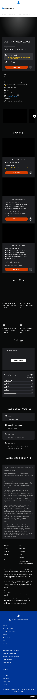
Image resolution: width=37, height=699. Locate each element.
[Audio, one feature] (18, 417)
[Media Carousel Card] (15, 116)
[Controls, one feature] (18, 435)
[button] (12, 96)
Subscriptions (27, 14)
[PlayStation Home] (18, 2)
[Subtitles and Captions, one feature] (18, 426)
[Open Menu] (2, 2)
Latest (4, 14)
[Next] (34, 116)
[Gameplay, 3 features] (18, 445)
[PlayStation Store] (8, 8)
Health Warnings (8, 592)
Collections (11, 14)
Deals (19, 14)
